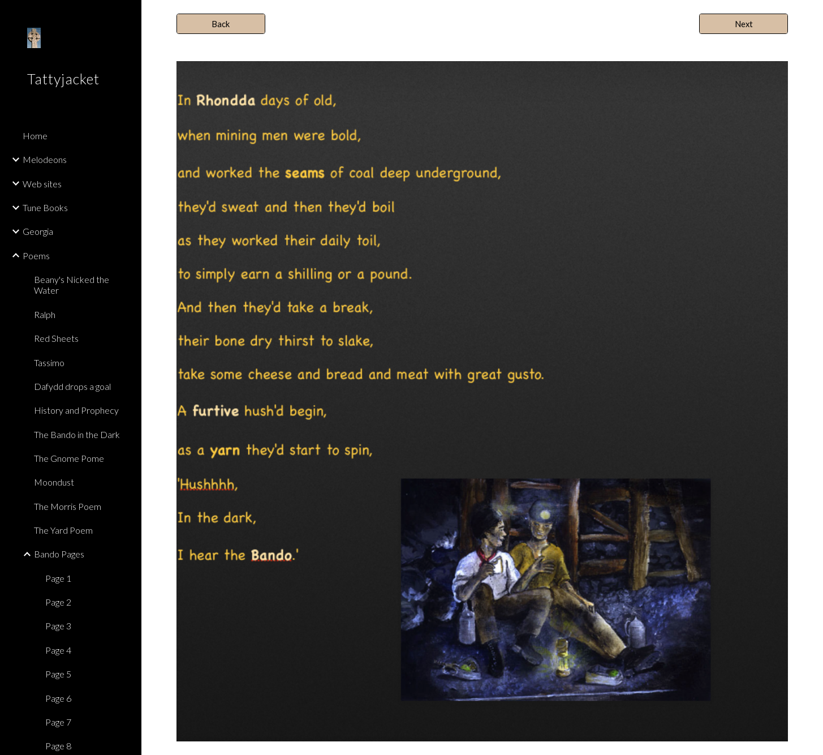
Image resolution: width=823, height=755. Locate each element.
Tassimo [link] (49, 362)
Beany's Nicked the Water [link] (71, 284)
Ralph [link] (44, 314)
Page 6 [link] (58, 698)
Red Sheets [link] (56, 338)
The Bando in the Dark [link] (77, 434)
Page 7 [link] (58, 722)
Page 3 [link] (58, 625)
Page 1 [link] (58, 578)
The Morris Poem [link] (67, 506)
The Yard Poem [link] (63, 530)
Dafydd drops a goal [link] (72, 386)
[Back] (221, 24)
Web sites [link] (42, 183)
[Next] (743, 24)
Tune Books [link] (45, 207)
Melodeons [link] (45, 159)
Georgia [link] (38, 231)
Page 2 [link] (58, 602)
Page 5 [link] (58, 673)
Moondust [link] (54, 482)
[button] (809, 15)
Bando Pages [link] (59, 553)
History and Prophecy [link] (76, 410)
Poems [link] (36, 255)
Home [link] (35, 135)
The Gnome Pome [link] (69, 458)
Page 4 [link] (58, 650)
